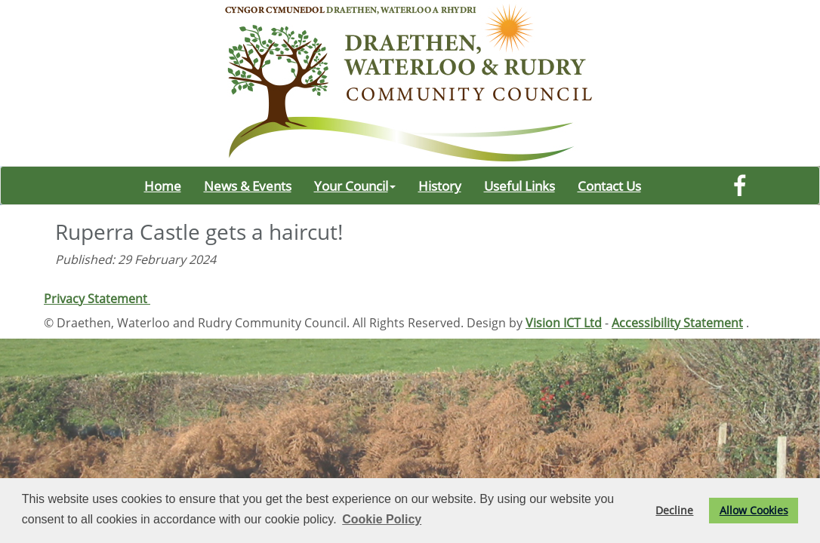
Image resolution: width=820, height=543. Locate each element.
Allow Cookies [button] (754, 510)
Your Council (355, 185)
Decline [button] (674, 510)
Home (162, 185)
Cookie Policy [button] (381, 519)
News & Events (247, 185)
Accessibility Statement (677, 322)
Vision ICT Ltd (564, 322)
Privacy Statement (97, 298)
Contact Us (609, 185)
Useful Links (519, 185)
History (439, 185)
